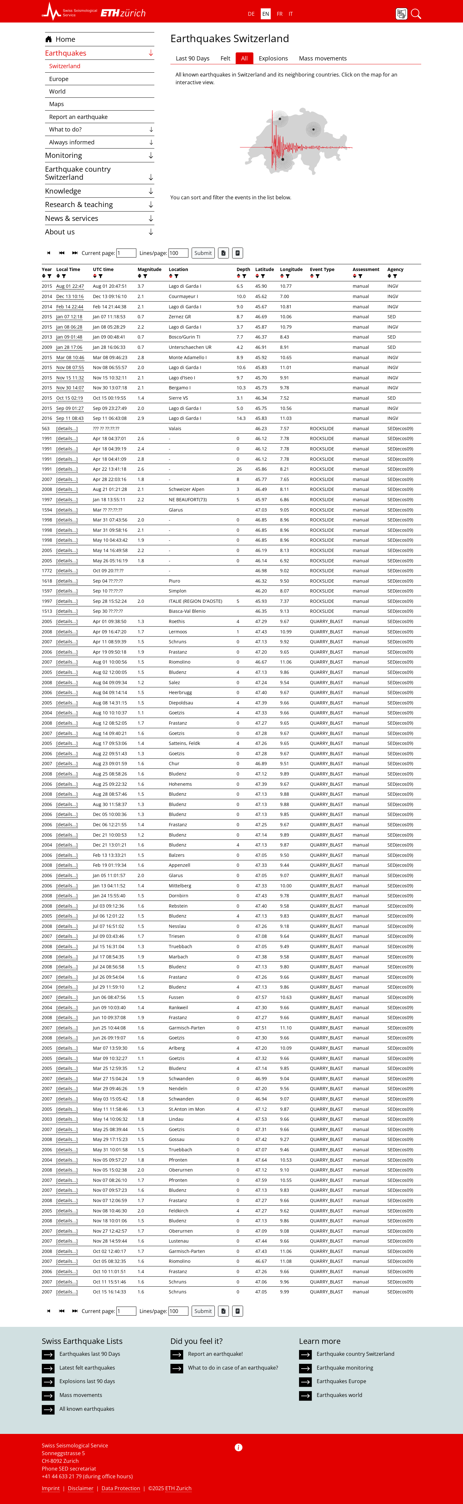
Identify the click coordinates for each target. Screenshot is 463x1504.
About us (99, 232)
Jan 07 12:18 (69, 316)
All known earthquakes (86, 1408)
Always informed (101, 142)
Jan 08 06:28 (69, 327)
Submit (203, 253)
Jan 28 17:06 (69, 347)
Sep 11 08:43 (70, 418)
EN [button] (265, 13)
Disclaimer (81, 1488)
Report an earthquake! (215, 1353)
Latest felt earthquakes (87, 1367)
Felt (225, 58)
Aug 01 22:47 (70, 286)
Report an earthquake (78, 117)
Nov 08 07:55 (70, 367)
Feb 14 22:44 (69, 307)
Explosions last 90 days (87, 1381)
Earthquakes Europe (341, 1381)
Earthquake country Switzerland (99, 173)
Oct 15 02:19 (69, 398)
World (57, 91)
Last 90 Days (193, 58)
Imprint (51, 1488)
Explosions (273, 58)
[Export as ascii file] (237, 253)
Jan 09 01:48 (69, 337)
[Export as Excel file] (223, 253)
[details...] (67, 428)
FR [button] (280, 13)
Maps (56, 104)
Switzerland (64, 66)
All (244, 58)
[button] (69, 11)
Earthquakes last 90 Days (89, 1353)
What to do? (101, 129)
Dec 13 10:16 (70, 296)
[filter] (49, 276)
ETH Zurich (178, 1488)
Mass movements (323, 58)
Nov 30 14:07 (70, 388)
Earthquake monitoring (345, 1367)
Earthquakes (99, 53)
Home (60, 39)
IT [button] (291, 13)
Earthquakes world (339, 1395)
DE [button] (251, 13)
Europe (58, 79)
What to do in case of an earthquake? (233, 1367)
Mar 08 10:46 (70, 357)
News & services (99, 218)
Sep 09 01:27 (70, 408)
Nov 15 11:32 (70, 378)
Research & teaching (99, 204)
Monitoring (99, 155)
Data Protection (121, 1488)
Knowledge (99, 191)
